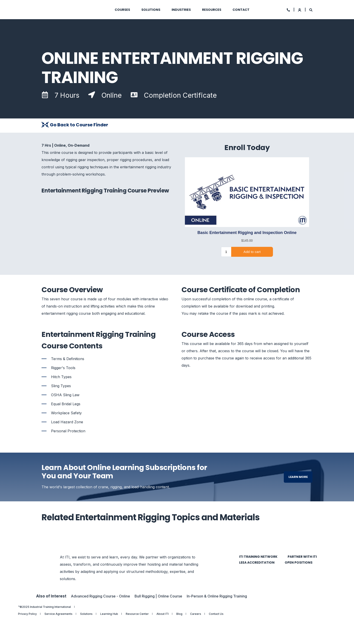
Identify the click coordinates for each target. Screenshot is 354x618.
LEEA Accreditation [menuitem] (257, 562)
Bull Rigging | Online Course (158, 596)
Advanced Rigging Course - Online (100, 596)
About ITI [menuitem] (162, 614)
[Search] (310, 10)
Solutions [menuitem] (86, 614)
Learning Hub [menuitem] (109, 614)
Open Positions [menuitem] (298, 562)
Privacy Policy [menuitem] (27, 614)
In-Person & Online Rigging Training (217, 596)
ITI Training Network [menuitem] (258, 556)
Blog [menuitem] (179, 614)
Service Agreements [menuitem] (58, 614)
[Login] (300, 10)
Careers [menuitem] (195, 614)
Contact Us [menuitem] (216, 614)
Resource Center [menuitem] (137, 614)
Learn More (298, 477)
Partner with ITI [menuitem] (302, 556)
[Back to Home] (69, 9)
